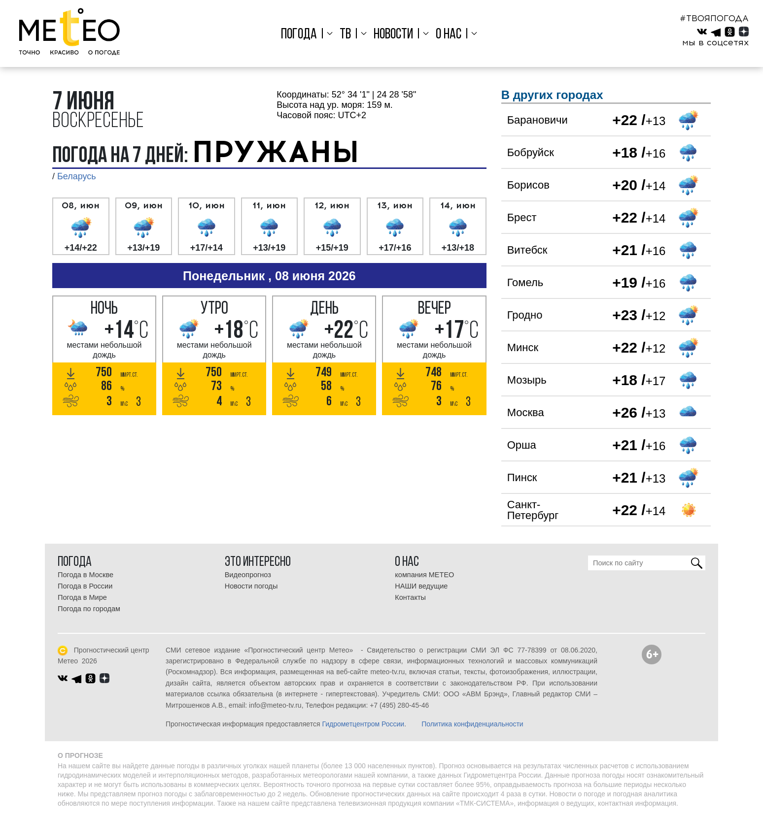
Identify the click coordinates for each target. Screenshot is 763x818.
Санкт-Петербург (533, 510)
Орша (521, 445)
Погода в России (85, 586)
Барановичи (537, 120)
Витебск (527, 250)
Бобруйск (530, 152)
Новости (393, 34)
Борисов (528, 185)
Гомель (525, 282)
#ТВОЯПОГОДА (714, 18)
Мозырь (527, 380)
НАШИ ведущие (421, 586)
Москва (525, 412)
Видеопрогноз (248, 575)
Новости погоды (251, 586)
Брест (522, 217)
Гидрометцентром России (363, 724)
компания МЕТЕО (424, 575)
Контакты (410, 597)
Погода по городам (89, 609)
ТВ (346, 34)
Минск (522, 347)
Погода (301, 34)
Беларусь (76, 176)
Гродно (525, 315)
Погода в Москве (85, 575)
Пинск (522, 477)
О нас (447, 34)
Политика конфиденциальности (472, 724)
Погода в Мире (82, 597)
